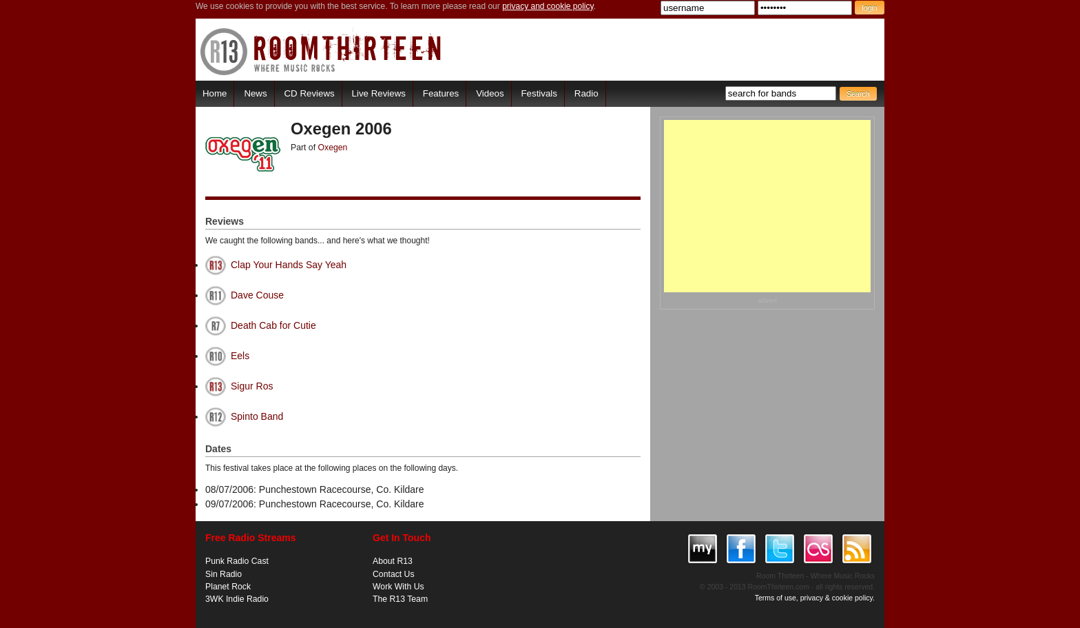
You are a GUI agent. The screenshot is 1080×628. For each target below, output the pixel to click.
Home (214, 93)
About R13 (393, 561)
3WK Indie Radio (237, 599)
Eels (240, 355)
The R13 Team (400, 599)
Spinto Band (257, 416)
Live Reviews (379, 93)
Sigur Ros (252, 386)
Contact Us (394, 574)
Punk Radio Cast (237, 561)
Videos (489, 93)
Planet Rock (228, 586)
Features (441, 93)
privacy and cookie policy (548, 6)
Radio (586, 93)
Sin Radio (223, 574)
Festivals (539, 93)
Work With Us (398, 586)
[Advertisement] (767, 206)
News (255, 93)
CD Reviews (309, 93)
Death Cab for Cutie (273, 325)
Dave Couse (257, 295)
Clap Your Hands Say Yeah (288, 264)
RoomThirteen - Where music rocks (321, 51)
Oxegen (333, 147)
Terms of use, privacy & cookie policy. (815, 598)
